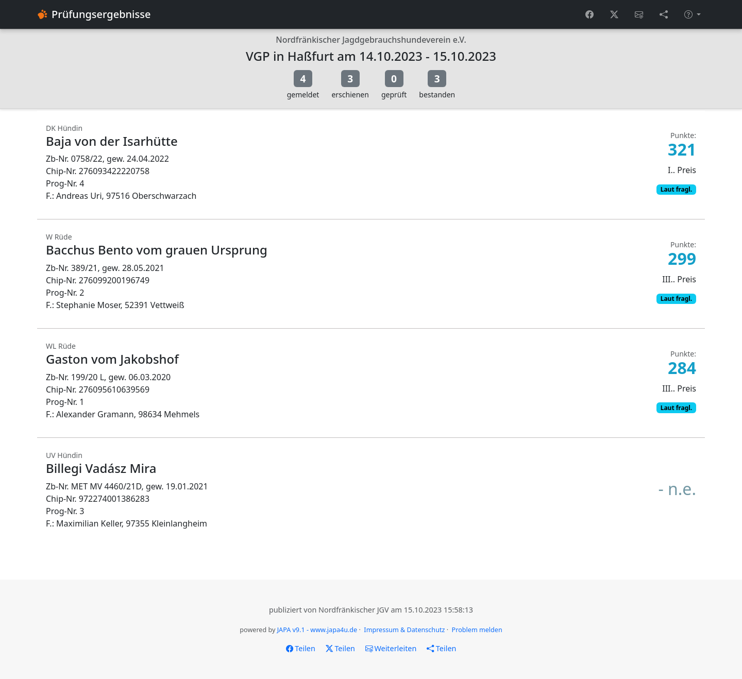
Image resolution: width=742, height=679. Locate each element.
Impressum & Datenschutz (404, 629)
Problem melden (477, 629)
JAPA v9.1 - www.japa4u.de (317, 629)
